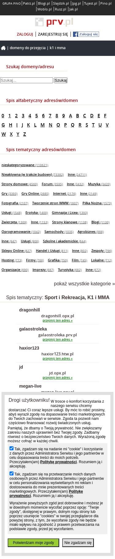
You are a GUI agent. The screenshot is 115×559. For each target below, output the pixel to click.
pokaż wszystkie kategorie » (84, 283)
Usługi (11, 212)
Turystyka (70, 269)
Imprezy (43, 269)
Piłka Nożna (97, 203)
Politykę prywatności (58, 462)
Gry (9, 193)
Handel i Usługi (52, 250)
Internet (64, 193)
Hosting (12, 260)
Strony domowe (20, 184)
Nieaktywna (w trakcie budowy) (33, 174)
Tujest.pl (90, 3)
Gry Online (35, 193)
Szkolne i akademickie (64, 241)
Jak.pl (73, 9)
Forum (52, 184)
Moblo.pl (44, 9)
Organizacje (15, 269)
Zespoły (101, 250)
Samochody (59, 231)
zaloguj (25, 34)
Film (79, 260)
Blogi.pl (44, 3)
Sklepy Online (17, 250)
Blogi (100, 222)
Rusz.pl (60, 9)
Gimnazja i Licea (70, 212)
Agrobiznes (91, 231)
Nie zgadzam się (78, 543)
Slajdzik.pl (61, 3)
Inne (77, 174)
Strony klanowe (69, 222)
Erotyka (36, 212)
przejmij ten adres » (58, 320)
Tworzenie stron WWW (55, 203)
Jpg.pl (76, 3)
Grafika (58, 260)
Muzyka (99, 184)
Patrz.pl (29, 3)
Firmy (35, 260)
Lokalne (101, 260)
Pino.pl (106, 3)
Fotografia (15, 203)
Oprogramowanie (21, 231)
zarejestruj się (53, 34)
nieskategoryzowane (25, 164)
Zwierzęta (14, 222)
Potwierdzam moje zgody (33, 543)
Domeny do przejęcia (28, 47)
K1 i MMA (58, 47)
